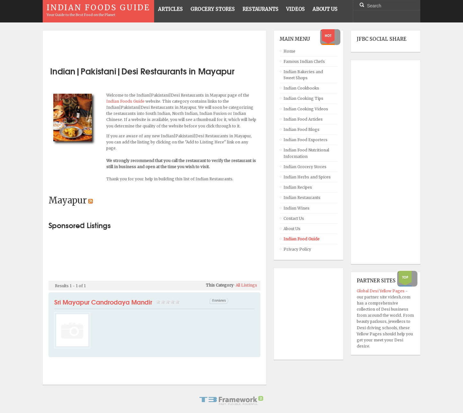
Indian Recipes (298, 187)
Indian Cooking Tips (303, 98)
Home (289, 51)
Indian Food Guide (301, 239)
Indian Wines (297, 208)
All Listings (246, 285)
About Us (292, 228)
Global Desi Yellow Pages (381, 290)
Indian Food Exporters (306, 139)
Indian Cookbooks (301, 88)
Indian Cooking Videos (306, 109)
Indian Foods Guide (125, 101)
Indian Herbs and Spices (307, 177)
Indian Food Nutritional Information (306, 153)
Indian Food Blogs (301, 129)
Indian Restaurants (302, 197)
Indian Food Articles (303, 119)
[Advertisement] (154, 46)
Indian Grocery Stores (305, 166)
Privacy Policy (297, 249)
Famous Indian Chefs (304, 61)
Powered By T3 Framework (231, 400)
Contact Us (294, 218)
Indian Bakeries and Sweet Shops (303, 74)
